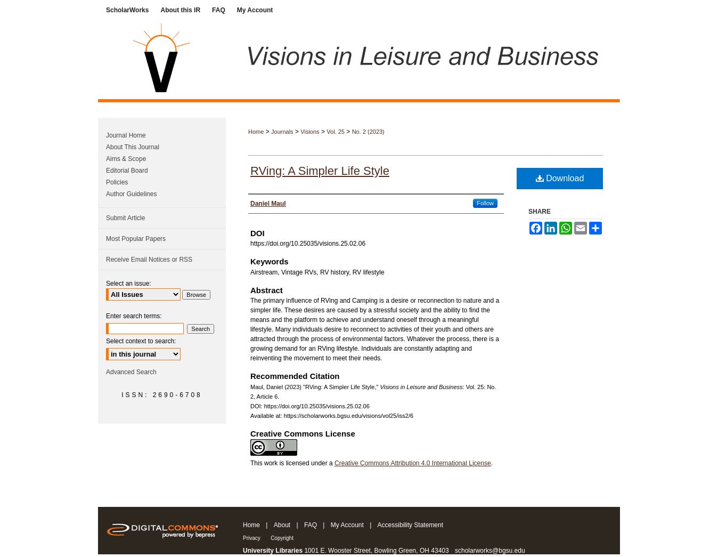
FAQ (310, 525)
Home (256, 131)
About (282, 525)
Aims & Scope (126, 159)
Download (560, 178)
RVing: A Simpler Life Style (319, 170)
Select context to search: (141, 341)
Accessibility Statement (410, 525)
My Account (347, 525)
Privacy (251, 538)
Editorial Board (127, 170)
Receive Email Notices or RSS (149, 259)
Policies (117, 182)
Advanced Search (131, 372)
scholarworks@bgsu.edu (490, 550)
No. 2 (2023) (368, 131)
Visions (309, 131)
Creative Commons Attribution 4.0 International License (412, 463)
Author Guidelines (131, 194)
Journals (282, 131)
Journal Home (126, 135)
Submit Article (125, 218)
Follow (485, 203)
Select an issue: (128, 283)
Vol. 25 (336, 131)
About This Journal (132, 147)
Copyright (282, 538)
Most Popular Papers (136, 239)
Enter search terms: (134, 316)
